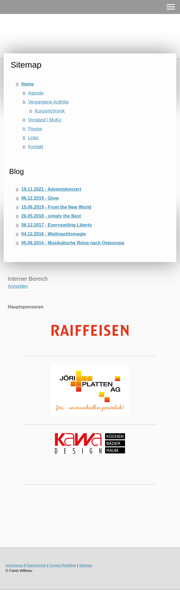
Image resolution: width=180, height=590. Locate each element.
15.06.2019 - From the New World (56, 207)
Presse (35, 128)
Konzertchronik (50, 110)
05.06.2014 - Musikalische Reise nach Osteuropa (72, 242)
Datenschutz (36, 565)
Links (33, 137)
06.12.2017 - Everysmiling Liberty (56, 225)
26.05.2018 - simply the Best (51, 216)
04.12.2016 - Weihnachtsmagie (53, 234)
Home (27, 84)
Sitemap (85, 565)
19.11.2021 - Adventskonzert (51, 189)
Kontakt (35, 146)
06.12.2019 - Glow (40, 198)
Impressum (14, 565)
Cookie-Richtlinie (62, 565)
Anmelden (18, 286)
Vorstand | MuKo (44, 119)
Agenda (35, 93)
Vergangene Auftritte (48, 102)
